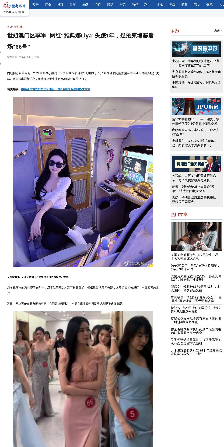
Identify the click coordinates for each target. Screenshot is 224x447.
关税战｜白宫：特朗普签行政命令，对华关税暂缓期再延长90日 (194, 178)
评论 (160, 4)
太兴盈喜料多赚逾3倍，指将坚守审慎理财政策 (196, 74)
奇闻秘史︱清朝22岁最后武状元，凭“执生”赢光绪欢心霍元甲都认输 (196, 299)
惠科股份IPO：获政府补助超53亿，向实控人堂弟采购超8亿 (194, 143)
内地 (15, 26)
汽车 (147, 4)
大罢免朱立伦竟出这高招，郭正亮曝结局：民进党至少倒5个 (196, 277)
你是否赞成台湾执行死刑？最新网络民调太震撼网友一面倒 (196, 331)
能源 (135, 4)
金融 (85, 4)
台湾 (60, 4)
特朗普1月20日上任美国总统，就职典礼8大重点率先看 (195, 309)
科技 (122, 4)
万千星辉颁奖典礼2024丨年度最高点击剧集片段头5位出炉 (196, 352)
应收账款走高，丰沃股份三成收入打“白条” (195, 132)
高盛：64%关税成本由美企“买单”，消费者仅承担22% (193, 189)
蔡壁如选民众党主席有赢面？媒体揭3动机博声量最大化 (196, 320)
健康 (110, 4)
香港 (48, 4)
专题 (172, 4)
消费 (97, 4)
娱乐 (197, 4)
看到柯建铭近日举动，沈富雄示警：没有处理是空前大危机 (196, 341)
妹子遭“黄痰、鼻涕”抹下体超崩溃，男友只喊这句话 (195, 267)
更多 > (218, 30)
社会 (22, 26)
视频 (209, 4)
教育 (184, 4)
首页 (9, 26)
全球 (73, 4)
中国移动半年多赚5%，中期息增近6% (196, 85)
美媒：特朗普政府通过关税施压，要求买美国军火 (195, 200)
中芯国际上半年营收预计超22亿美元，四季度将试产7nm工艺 (196, 63)
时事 (35, 4)
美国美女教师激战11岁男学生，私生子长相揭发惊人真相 (196, 256)
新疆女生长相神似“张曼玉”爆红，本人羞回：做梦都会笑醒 (195, 288)
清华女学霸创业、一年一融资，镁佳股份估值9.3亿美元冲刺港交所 (195, 122)
